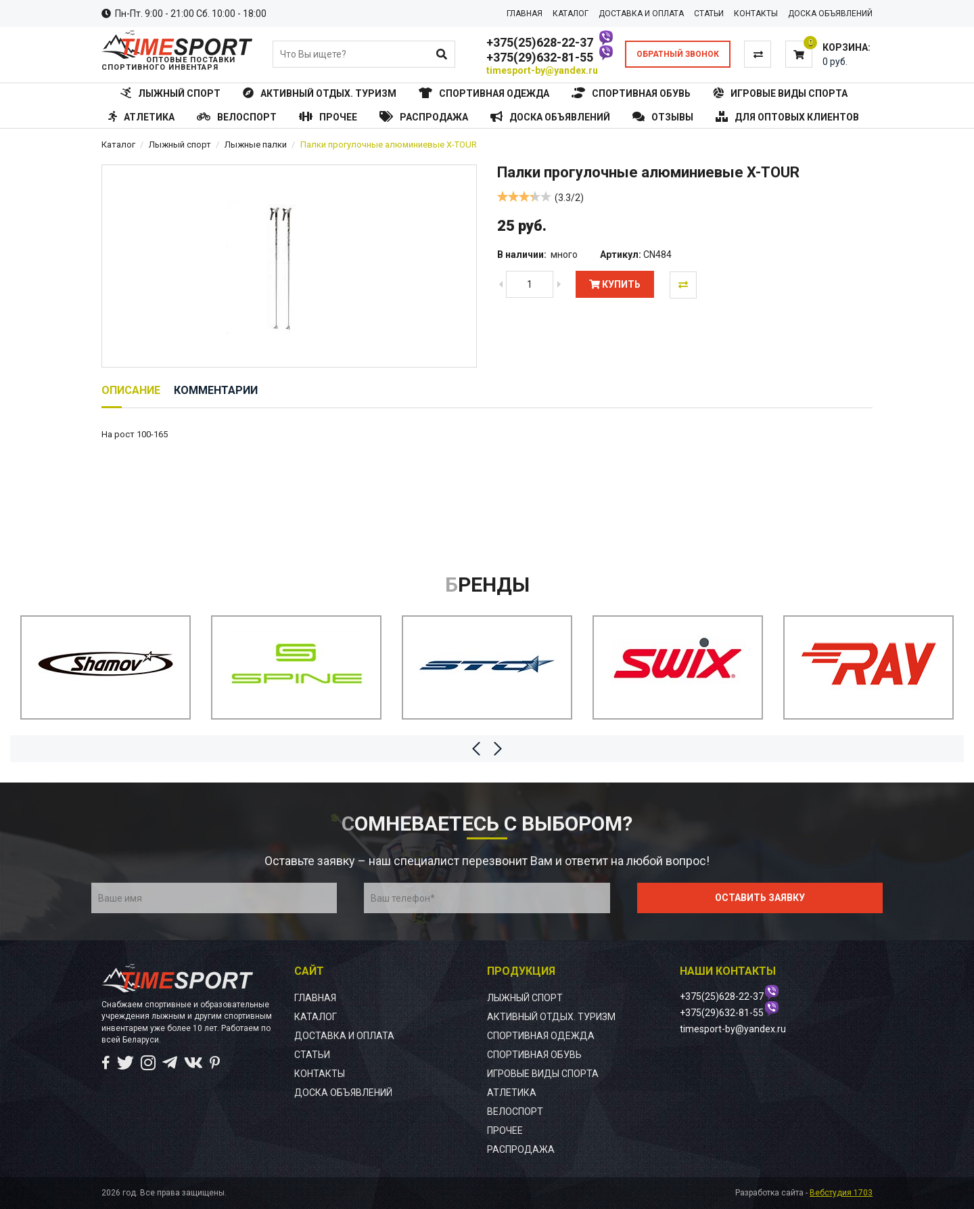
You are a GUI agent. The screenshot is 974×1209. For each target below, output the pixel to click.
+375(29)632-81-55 (539, 57)
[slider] (524, 196)
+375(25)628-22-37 (539, 42)
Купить (615, 284)
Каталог (118, 144)
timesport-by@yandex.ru (542, 70)
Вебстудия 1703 (841, 1192)
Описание (130, 390)
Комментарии (216, 390)
